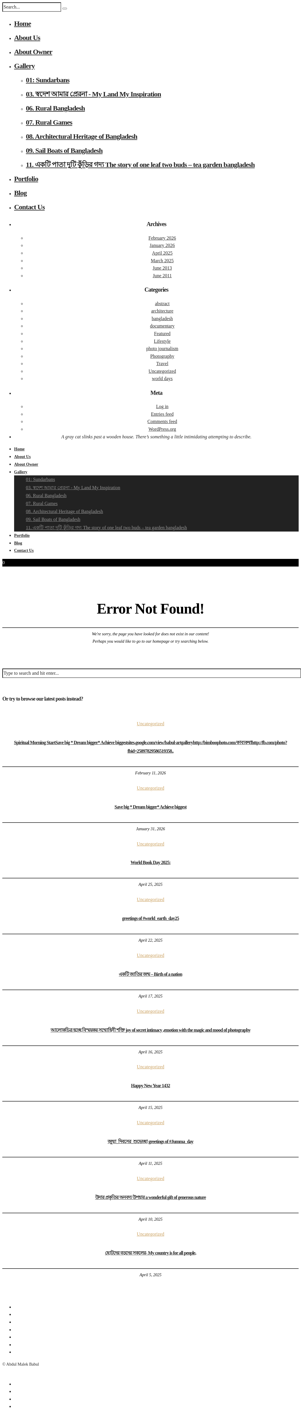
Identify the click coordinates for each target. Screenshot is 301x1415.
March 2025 (162, 260)
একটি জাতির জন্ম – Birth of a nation (150, 974)
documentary (162, 325)
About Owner (33, 52)
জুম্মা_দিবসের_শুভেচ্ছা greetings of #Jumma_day (150, 1141)
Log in (162, 406)
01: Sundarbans (47, 80)
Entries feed (162, 414)
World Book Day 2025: (150, 862)
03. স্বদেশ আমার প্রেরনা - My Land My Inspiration (93, 94)
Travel (162, 363)
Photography (162, 356)
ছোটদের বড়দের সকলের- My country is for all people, (150, 1252)
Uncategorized (162, 371)
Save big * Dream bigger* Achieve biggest (150, 806)
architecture (162, 310)
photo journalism (162, 348)
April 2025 (162, 252)
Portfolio (26, 179)
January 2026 (162, 245)
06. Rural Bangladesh (55, 108)
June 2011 (162, 275)
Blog (20, 193)
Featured (162, 333)
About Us (27, 37)
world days (162, 378)
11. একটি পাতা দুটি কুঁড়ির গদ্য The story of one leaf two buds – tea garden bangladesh (140, 164)
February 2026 (162, 237)
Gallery (24, 66)
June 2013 (162, 267)
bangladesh (162, 318)
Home (22, 23)
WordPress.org (162, 429)
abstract (162, 303)
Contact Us (29, 207)
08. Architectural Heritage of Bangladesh (81, 136)
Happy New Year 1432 (150, 1085)
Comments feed (162, 421)
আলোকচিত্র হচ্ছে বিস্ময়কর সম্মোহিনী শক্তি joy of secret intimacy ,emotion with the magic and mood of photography (150, 1030)
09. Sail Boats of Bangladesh (64, 150)
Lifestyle (162, 341)
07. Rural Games (49, 122)
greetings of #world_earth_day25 (150, 918)
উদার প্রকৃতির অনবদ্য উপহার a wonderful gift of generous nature (150, 1197)
